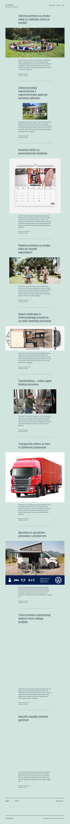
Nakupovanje (52, 5)
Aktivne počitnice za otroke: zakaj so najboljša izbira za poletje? (34, 19)
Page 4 (17, 801)
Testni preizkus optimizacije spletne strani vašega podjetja (34, 618)
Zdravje (58, 5)
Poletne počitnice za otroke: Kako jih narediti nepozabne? (34, 249)
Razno (63, 5)
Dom (26, 787)
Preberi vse (29, 69)
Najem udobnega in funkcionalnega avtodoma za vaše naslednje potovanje (34, 317)
